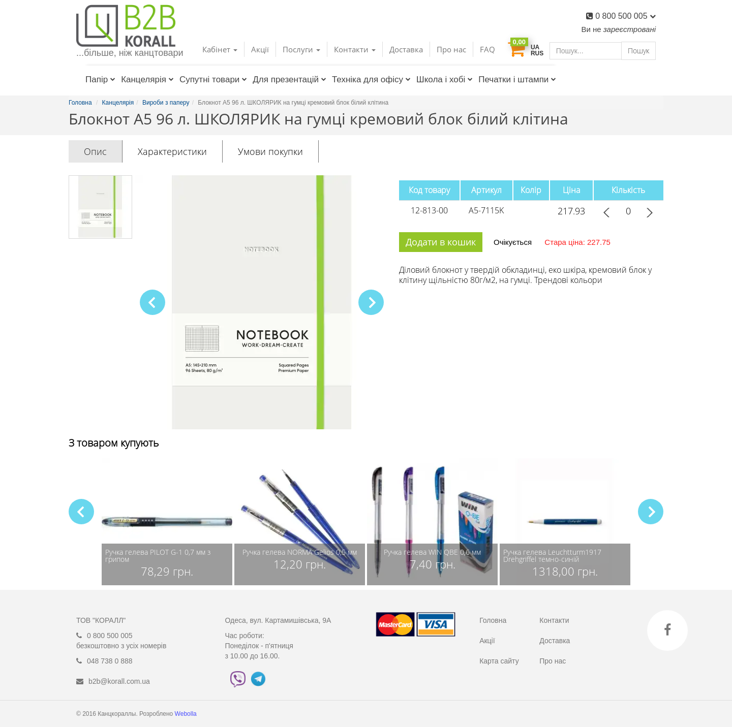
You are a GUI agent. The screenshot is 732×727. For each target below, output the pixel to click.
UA (535, 47)
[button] (371, 302)
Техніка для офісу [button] (371, 79)
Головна (492, 620)
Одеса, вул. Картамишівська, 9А (278, 620)
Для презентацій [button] (289, 79)
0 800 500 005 (625, 16)
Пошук (638, 50)
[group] (167, 521)
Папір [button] (100, 79)
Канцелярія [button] (147, 79)
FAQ (487, 49)
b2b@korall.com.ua (119, 681)
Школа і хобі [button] (444, 79)
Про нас (451, 49)
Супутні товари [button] (213, 79)
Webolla (186, 713)
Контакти (554, 620)
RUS (537, 53)
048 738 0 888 (110, 661)
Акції (260, 49)
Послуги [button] (301, 49)
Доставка (406, 49)
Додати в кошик (441, 242)
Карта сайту (499, 661)
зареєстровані (629, 29)
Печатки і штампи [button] (517, 79)
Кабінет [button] (219, 49)
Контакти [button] (355, 49)
